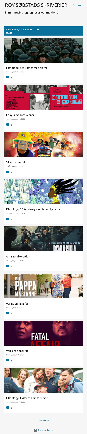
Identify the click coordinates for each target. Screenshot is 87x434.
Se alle (9, 33)
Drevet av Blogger (43, 430)
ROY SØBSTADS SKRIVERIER (36, 5)
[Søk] (74, 5)
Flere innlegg (43, 421)
